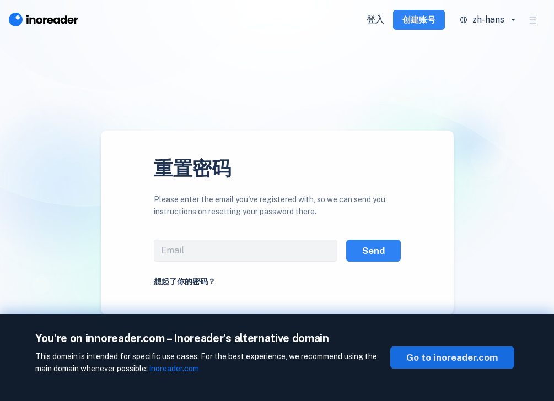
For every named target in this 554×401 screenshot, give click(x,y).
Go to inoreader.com (452, 357)
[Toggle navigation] (533, 20)
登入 (375, 19)
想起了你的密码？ (185, 281)
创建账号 (418, 19)
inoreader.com (174, 368)
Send (373, 250)
